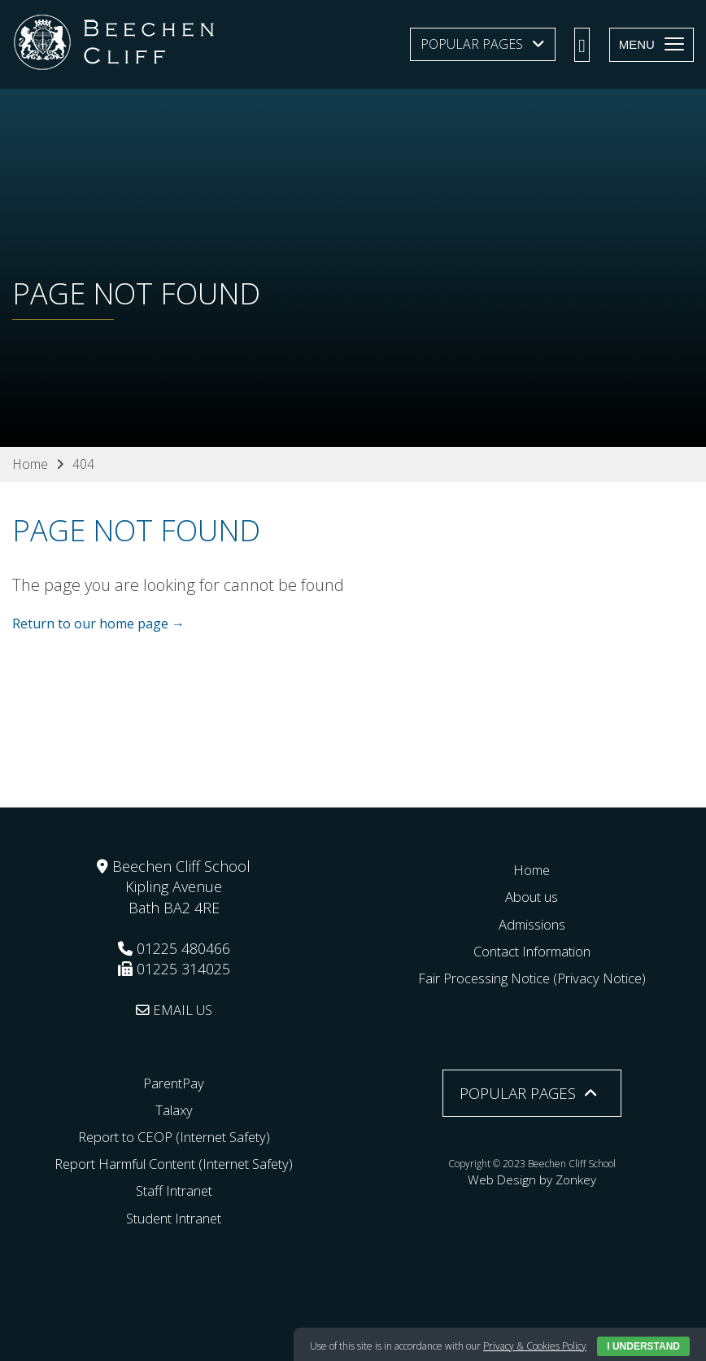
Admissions (531, 923)
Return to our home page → (98, 624)
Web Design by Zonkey (532, 1177)
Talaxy (174, 1108)
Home (532, 869)
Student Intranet (174, 1217)
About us (531, 896)
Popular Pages (472, 44)
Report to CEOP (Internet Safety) (174, 1136)
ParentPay (174, 1082)
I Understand (643, 1346)
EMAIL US (174, 1009)
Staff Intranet (174, 1190)
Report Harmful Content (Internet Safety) (174, 1163)
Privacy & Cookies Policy (534, 1346)
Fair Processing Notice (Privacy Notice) (531, 977)
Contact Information (531, 950)
